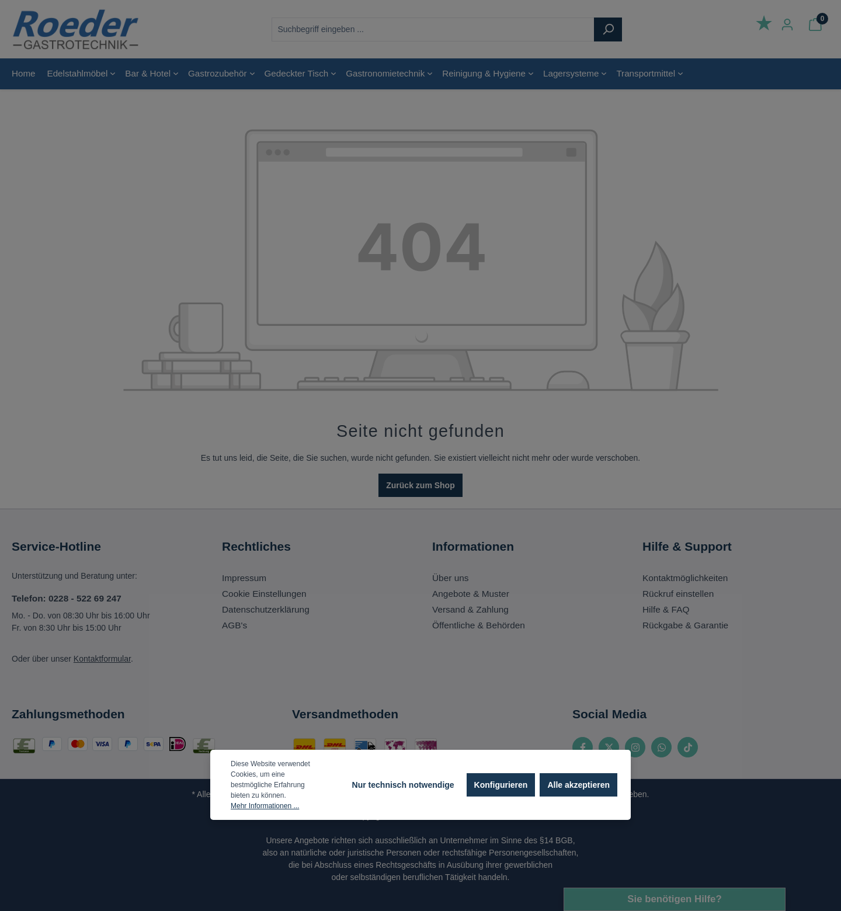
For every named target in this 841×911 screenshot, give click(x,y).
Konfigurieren (501, 785)
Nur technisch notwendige (403, 785)
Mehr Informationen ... (265, 806)
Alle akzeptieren (578, 785)
